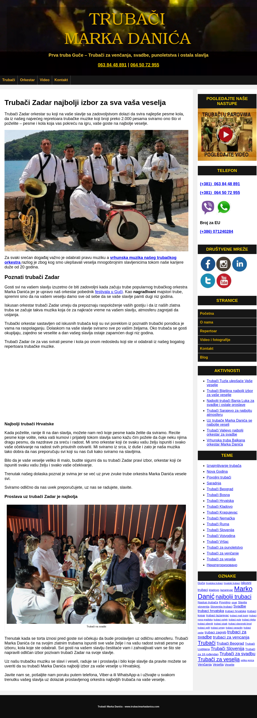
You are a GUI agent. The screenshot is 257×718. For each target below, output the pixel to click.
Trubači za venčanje (223, 553)
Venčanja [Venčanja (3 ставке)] (205, 664)
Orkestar (27, 80)
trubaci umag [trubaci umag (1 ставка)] (218, 627)
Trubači (8, 80)
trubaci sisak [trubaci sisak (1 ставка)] (220, 623)
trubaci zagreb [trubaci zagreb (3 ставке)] (215, 632)
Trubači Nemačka (221, 518)
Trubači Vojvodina (221, 536)
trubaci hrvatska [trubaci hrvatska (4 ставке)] (211, 611)
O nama (206, 322)
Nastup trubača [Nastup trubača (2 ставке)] (208, 602)
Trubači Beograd (220, 489)
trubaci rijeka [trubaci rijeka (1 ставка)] (249, 619)
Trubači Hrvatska (220, 501)
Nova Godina (217, 471)
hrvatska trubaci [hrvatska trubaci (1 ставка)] (214, 583)
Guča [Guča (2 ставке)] (201, 583)
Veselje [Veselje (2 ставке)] (229, 664)
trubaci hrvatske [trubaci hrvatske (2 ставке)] (235, 611)
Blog (204, 357)
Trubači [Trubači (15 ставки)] (207, 643)
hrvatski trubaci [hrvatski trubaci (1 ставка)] (232, 583)
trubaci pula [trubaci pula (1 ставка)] (235, 619)
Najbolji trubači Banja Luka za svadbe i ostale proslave (230, 403)
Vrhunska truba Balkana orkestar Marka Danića (226, 442)
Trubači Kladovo (220, 506)
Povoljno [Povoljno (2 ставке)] (224, 602)
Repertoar (208, 331)
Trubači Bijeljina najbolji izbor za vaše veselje (230, 393)
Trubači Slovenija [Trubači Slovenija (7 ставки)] (227, 648)
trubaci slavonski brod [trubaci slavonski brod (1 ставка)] (240, 623)
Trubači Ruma (218, 524)
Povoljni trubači (219, 477)
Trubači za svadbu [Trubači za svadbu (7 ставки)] (237, 653)
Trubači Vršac (218, 542)
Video (45, 80)
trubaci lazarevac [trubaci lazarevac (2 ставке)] (217, 615)
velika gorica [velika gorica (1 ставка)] (247, 660)
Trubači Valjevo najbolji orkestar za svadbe (225, 432)
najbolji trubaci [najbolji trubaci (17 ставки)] (233, 596)
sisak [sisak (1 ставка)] (234, 602)
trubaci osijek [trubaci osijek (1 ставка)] (221, 619)
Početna (207, 313)
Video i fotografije (215, 340)
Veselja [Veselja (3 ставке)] (218, 664)
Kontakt (61, 80)
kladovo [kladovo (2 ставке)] (214, 590)
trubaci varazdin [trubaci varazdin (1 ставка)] (234, 627)
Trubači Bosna (218, 495)
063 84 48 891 (112, 64)
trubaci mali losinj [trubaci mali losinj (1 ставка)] (239, 615)
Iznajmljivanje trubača (224, 466)
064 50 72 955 (144, 64)
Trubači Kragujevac (222, 512)
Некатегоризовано (222, 565)
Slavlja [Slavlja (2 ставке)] (242, 602)
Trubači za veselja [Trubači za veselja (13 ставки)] (219, 659)
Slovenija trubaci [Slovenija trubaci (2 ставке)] (221, 606)
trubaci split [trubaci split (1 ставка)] (204, 627)
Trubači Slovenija (220, 530)
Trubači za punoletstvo (225, 547)
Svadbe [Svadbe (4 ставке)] (239, 606)
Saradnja (214, 483)
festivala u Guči (109, 292)
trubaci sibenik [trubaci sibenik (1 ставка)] (205, 623)
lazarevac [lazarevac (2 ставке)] (226, 590)
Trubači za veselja (221, 559)
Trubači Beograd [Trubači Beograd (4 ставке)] (230, 643)
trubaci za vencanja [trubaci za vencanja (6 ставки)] (231, 637)
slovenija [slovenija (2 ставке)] (204, 606)
